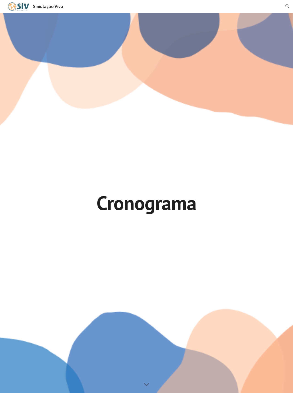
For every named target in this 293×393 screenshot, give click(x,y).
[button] (287, 6)
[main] (146, 202)
